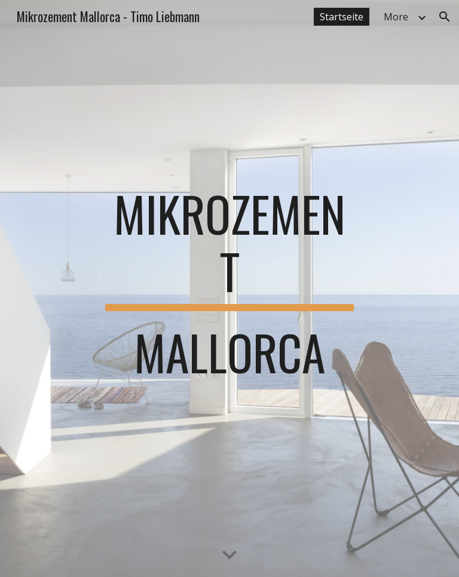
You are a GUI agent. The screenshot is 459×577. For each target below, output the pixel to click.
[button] (444, 16)
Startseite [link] (341, 16)
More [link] (396, 16)
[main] (229, 288)
